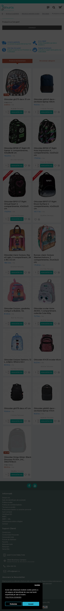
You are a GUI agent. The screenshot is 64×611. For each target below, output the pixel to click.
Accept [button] (30, 604)
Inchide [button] (37, 585)
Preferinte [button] (13, 604)
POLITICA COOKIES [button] (13, 597)
